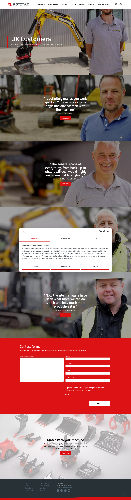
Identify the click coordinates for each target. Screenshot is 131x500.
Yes (69, 394)
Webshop (43, 488)
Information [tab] (65, 239)
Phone (68, 370)
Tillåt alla (95, 266)
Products (41, 4)
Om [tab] (96, 239)
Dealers (82, 4)
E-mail (68, 363)
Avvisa (36, 266)
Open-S (42, 490)
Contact (73, 4)
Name (68, 356)
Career (27, 483)
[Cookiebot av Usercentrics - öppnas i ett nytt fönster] (100, 231)
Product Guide (53, 4)
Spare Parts (29, 488)
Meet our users (103, 4)
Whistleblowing (45, 485)
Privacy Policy (29, 490)
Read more (65, 453)
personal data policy (84, 390)
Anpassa (65, 266)
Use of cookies (45, 483)
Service (64, 4)
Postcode (69, 378)
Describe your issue (26, 356)
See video (65, 118)
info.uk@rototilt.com (67, 487)
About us (91, 4)
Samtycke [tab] (34, 239)
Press (27, 485)
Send (99, 403)
